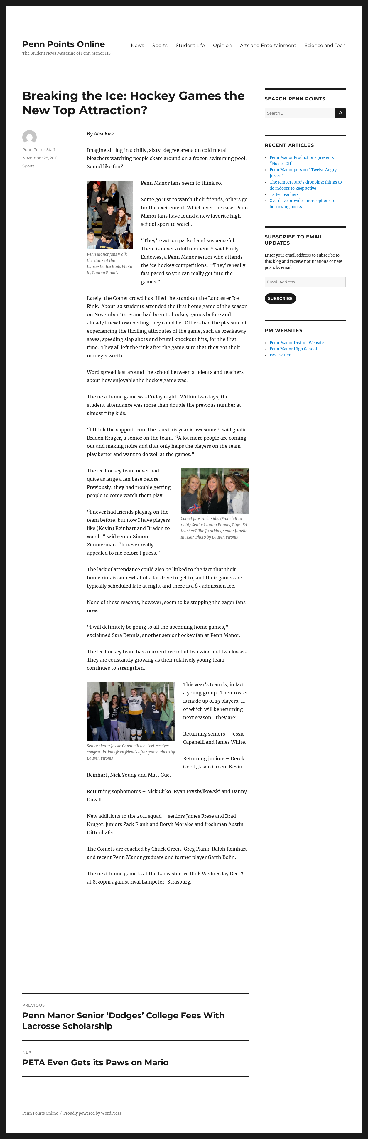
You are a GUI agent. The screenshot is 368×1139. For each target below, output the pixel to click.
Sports (160, 45)
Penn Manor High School (293, 348)
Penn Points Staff (38, 149)
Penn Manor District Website (297, 342)
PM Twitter (280, 355)
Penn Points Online (63, 44)
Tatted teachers (284, 194)
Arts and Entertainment (268, 45)
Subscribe (280, 298)
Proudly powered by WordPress (92, 1113)
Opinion (222, 45)
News (137, 45)
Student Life (190, 45)
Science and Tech (325, 45)
